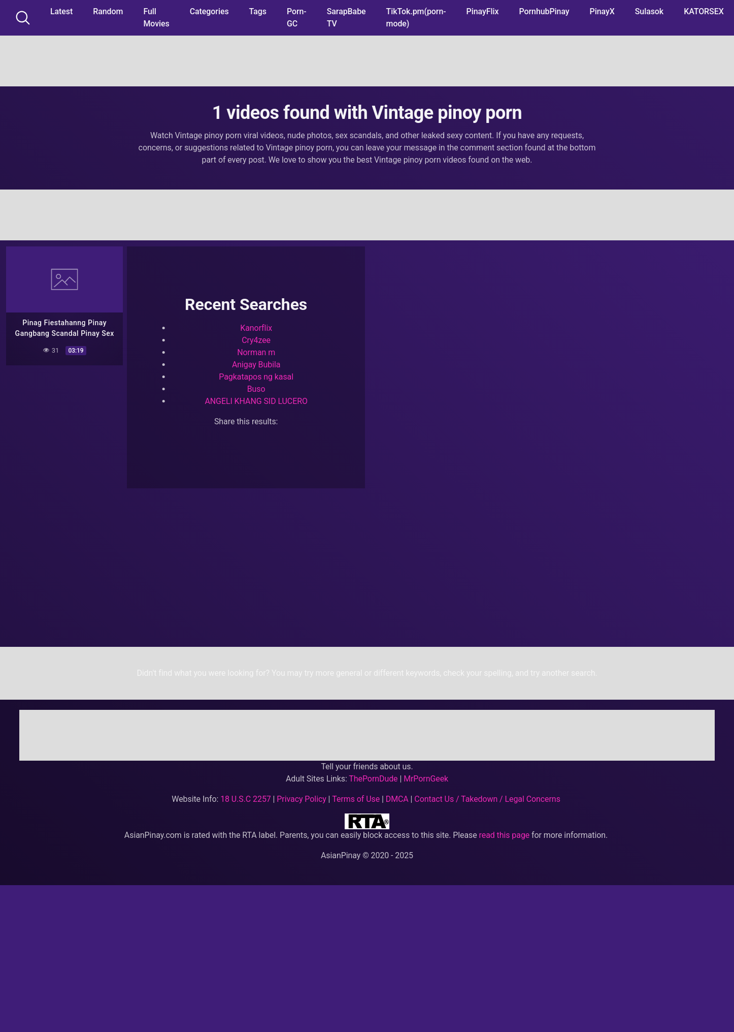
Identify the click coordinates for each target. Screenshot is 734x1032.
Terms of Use (356, 799)
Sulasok (649, 11)
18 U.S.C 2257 (245, 799)
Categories (209, 11)
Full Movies (156, 17)
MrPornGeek (426, 779)
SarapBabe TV (346, 17)
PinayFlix (482, 11)
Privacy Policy (301, 799)
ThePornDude (373, 779)
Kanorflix (256, 328)
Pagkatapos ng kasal (256, 377)
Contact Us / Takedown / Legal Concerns (487, 799)
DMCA (397, 799)
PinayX (602, 11)
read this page (504, 835)
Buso (256, 389)
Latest (61, 11)
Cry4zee (256, 340)
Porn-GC (297, 17)
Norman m (256, 352)
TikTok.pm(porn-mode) (416, 17)
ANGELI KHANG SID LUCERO (256, 401)
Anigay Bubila (256, 364)
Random (108, 11)
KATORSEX (704, 11)
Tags (257, 11)
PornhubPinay (544, 11)
